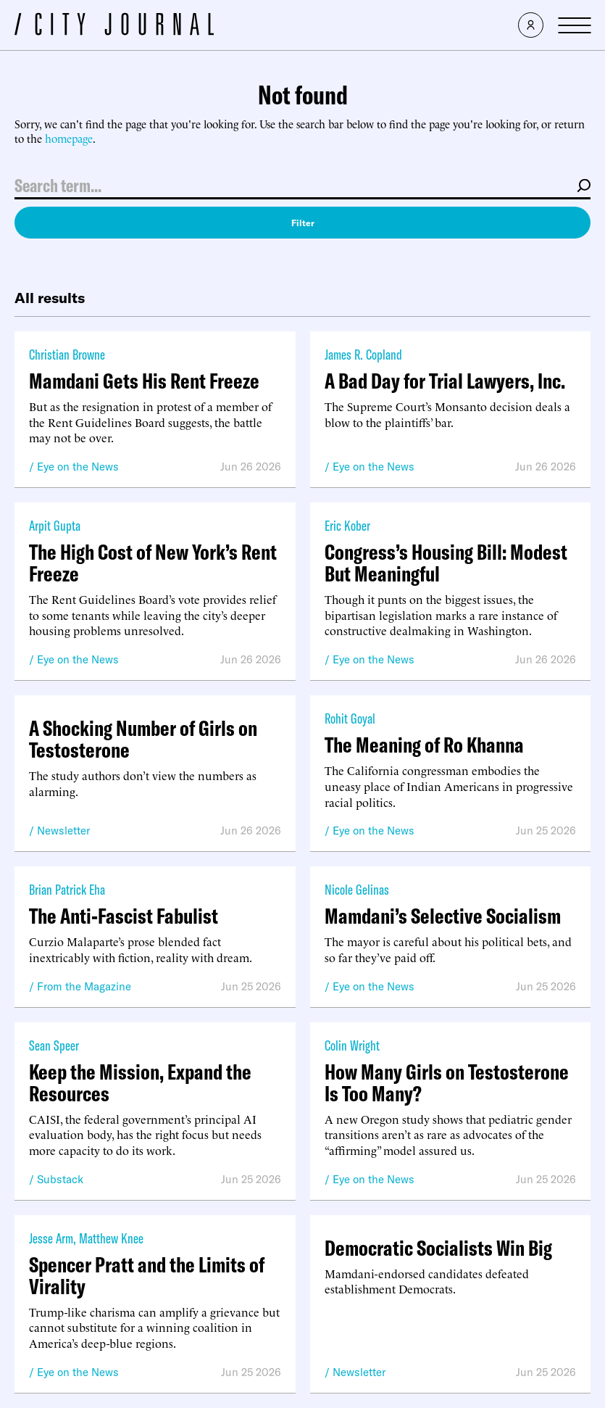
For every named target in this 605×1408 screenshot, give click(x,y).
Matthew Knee (111, 1238)
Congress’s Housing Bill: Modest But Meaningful (446, 562)
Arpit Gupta (54, 525)
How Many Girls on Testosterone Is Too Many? (447, 1082)
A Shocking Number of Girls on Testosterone (143, 739)
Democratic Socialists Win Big (438, 1248)
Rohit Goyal (350, 718)
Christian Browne (67, 354)
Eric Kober (347, 525)
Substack (60, 1179)
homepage (69, 138)
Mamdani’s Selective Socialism (443, 916)
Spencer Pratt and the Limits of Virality (146, 1275)
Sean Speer (54, 1045)
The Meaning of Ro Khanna (424, 744)
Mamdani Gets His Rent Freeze (144, 381)
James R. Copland (363, 354)
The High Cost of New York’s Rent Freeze (153, 562)
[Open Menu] (574, 25)
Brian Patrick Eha (67, 889)
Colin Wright (352, 1045)
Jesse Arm (51, 1238)
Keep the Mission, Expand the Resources (140, 1082)
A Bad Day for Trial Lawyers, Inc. (445, 381)
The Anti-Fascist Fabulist (123, 916)
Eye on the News (78, 466)
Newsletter (63, 830)
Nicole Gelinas (357, 889)
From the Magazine (84, 986)
